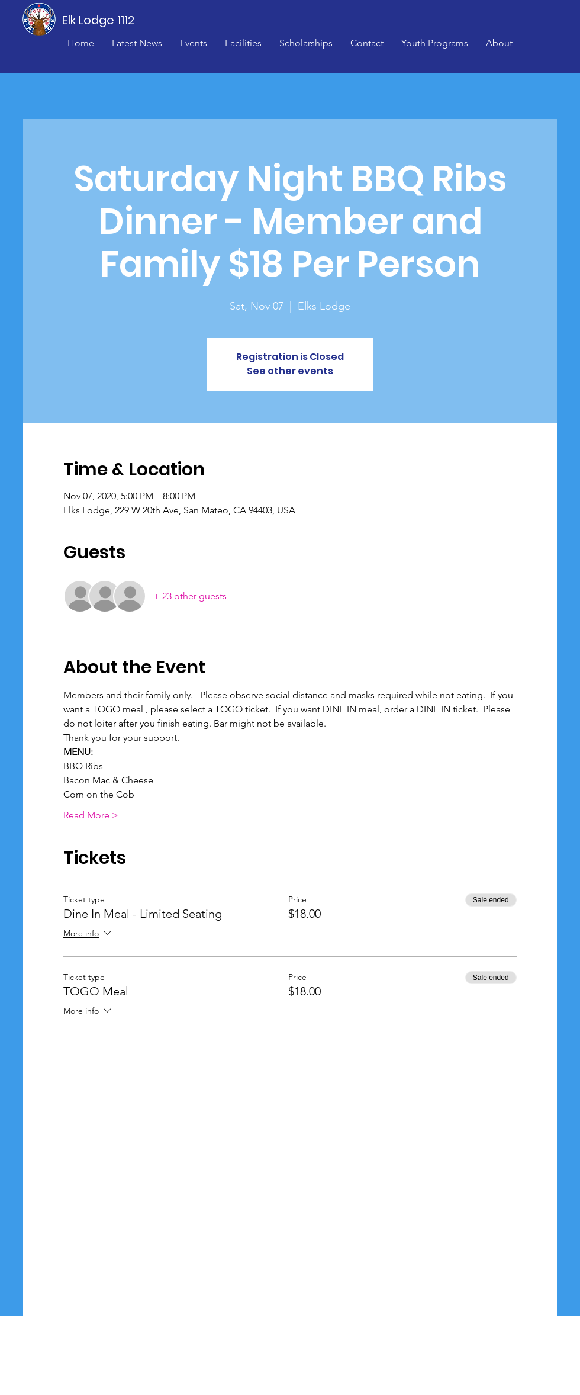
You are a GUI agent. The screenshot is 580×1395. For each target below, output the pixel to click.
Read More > (90, 815)
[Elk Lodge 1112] (99, 20)
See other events (290, 371)
